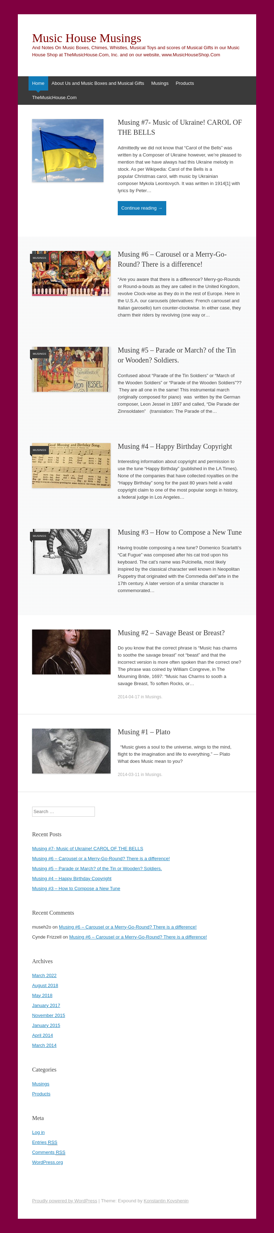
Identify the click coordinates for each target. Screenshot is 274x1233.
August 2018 (45, 985)
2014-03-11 (128, 774)
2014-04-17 (128, 696)
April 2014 (42, 1035)
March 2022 (44, 975)
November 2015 (48, 1015)
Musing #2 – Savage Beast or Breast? (171, 633)
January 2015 (46, 1025)
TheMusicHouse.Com (54, 97)
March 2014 (44, 1045)
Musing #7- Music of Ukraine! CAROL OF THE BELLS (87, 848)
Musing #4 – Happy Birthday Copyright (175, 446)
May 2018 (42, 995)
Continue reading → (142, 208)
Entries (44, 1142)
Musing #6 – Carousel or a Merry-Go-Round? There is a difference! (101, 858)
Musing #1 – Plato (144, 732)
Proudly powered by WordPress (64, 1200)
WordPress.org (47, 1162)
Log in (38, 1132)
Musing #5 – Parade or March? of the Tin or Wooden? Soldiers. (97, 868)
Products (185, 83)
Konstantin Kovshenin (166, 1200)
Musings (159, 83)
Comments (48, 1152)
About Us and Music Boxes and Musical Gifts (98, 83)
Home (38, 83)
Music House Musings (86, 38)
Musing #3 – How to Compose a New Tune (180, 532)
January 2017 (46, 1005)
